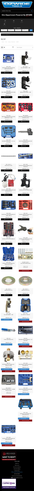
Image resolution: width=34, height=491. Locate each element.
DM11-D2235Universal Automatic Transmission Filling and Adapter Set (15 (8, 186)
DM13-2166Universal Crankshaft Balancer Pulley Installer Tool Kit (25, 211)
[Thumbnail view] (2, 44)
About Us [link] (17, 460)
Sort (13, 43)
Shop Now (6, 69)
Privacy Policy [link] (17, 467)
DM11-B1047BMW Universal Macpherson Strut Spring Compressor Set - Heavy (8, 113)
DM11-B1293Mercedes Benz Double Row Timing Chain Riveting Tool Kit (25, 386)
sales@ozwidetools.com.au (17, 474)
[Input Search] (15, 11)
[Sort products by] (24, 44)
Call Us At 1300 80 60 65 (17, 472)
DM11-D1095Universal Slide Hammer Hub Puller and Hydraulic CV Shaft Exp (25, 235)
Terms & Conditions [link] (17, 463)
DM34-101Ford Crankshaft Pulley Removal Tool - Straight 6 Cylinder (8, 361)
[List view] (4, 44)
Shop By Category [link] (17, 465)
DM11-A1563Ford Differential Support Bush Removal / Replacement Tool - (25, 361)
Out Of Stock (6, 316)
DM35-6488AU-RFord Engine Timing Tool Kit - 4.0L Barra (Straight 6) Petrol (8, 386)
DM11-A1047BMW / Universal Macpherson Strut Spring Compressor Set (8, 89)
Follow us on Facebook (17, 469)
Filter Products (17, 31)
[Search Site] (31, 11)
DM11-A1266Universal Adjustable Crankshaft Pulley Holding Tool (25, 162)
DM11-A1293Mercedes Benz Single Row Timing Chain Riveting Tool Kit (25, 137)
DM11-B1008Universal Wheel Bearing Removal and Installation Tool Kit (8, 435)
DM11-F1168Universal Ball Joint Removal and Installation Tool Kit (25, 410)
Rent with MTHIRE (25, 267)
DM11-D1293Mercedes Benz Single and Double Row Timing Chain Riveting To (8, 64)
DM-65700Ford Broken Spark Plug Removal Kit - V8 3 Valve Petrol (25, 336)
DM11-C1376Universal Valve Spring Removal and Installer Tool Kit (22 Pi (8, 260)
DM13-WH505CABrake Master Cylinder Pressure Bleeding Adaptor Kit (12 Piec (25, 113)
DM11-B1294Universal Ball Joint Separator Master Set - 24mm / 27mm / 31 (8, 211)
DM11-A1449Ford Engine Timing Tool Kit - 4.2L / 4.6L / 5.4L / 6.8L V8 (8, 137)
